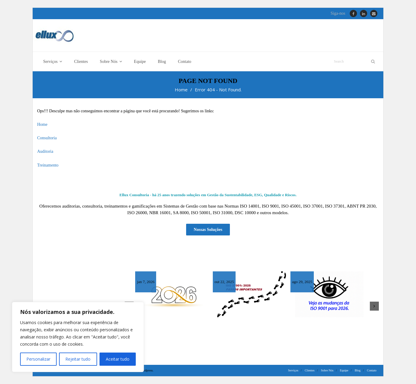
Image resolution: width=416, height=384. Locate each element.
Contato (371, 370)
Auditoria (45, 151)
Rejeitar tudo (78, 359)
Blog (358, 370)
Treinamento (47, 165)
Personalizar (38, 359)
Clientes (310, 370)
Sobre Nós (327, 370)
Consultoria (47, 138)
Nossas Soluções (208, 229)
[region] (78, 337)
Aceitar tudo (117, 359)
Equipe (344, 370)
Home (181, 90)
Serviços (293, 370)
